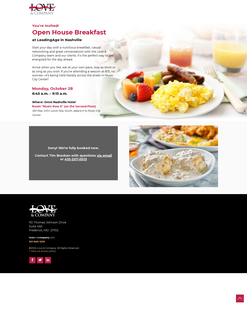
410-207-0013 (76, 159)
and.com (42, 237)
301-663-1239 (37, 241)
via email (104, 155)
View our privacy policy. (43, 251)
